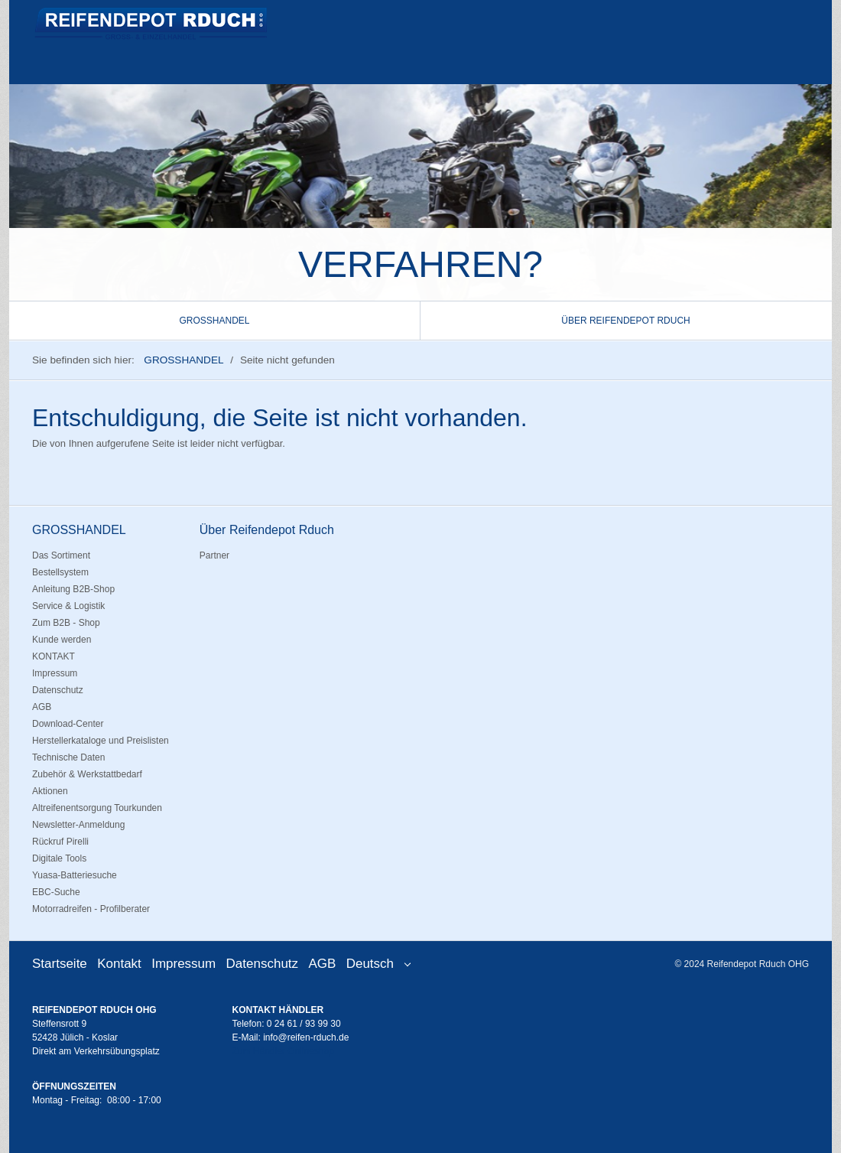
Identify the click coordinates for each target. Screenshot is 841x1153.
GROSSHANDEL (214, 320)
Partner (214, 555)
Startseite (59, 963)
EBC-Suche (56, 892)
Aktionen (50, 791)
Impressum (54, 673)
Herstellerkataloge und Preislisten (100, 740)
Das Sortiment (61, 555)
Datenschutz (57, 690)
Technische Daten (68, 757)
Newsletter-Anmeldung (78, 824)
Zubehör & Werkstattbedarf (87, 774)
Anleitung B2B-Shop (73, 589)
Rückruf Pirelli (60, 841)
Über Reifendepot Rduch (625, 320)
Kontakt (119, 963)
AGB (41, 707)
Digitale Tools (59, 858)
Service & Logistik (68, 606)
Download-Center (67, 723)
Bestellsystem (60, 572)
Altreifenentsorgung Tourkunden (97, 808)
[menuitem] (214, 320)
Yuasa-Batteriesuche (74, 875)
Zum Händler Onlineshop (283, 1051)
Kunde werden (61, 639)
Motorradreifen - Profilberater (91, 909)
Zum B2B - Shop (66, 622)
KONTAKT (53, 656)
